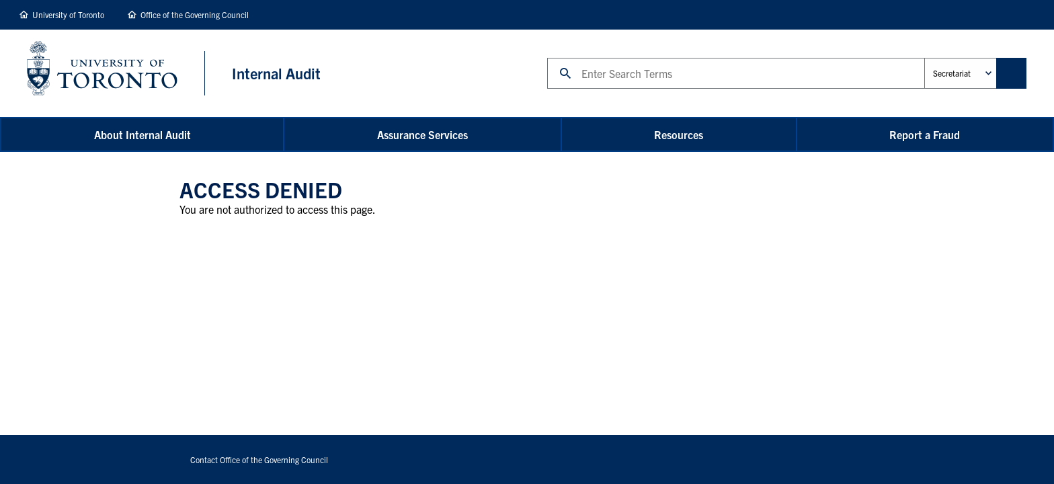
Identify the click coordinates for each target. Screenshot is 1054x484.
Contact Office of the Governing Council (259, 459)
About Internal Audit (142, 134)
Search (546, 57)
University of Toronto (68, 14)
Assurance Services (422, 134)
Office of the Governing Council (194, 14)
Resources (678, 134)
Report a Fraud (924, 134)
